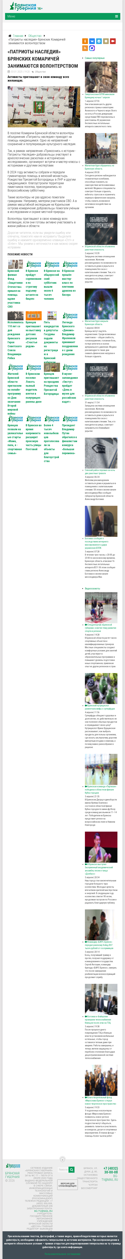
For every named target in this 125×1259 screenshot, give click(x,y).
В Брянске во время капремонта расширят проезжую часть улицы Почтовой (34, 437)
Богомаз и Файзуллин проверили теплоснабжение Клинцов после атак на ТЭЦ (98, 1019)
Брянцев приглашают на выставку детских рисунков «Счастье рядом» (33, 334)
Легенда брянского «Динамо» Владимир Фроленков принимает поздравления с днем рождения (70, 338)
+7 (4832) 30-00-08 (111, 1170)
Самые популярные (95, 58)
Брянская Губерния (12, 1175)
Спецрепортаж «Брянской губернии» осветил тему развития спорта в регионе (100, 627)
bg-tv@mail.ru (43, 1211)
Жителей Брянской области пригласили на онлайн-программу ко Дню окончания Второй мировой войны (14, 393)
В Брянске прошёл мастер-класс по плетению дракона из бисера (69, 282)
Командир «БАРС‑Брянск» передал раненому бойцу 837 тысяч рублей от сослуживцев (99, 945)
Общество (40, 71)
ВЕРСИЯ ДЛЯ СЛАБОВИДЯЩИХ (68, 1185)
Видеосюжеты (92, 588)
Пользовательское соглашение (62, 1254)
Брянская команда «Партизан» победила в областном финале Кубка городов (100, 789)
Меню (11, 16)
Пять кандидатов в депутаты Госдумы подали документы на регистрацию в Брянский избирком (51, 342)
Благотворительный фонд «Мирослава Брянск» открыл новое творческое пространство (100, 1100)
